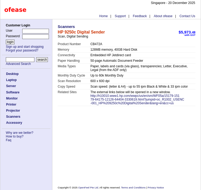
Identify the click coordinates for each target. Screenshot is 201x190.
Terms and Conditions (133, 187)
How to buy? (15, 136)
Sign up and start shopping (25, 47)
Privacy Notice (155, 187)
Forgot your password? (22, 50)
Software (13, 92)
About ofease (163, 16)
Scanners (13, 116)
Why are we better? (19, 133)
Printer (11, 104)
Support (120, 16)
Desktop (12, 74)
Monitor (12, 98)
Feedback (140, 16)
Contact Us (187, 16)
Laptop (11, 80)
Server (11, 86)
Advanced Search (18, 64)
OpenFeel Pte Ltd (88, 187)
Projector (13, 110)
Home (103, 16)
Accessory (14, 123)
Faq (8, 140)
